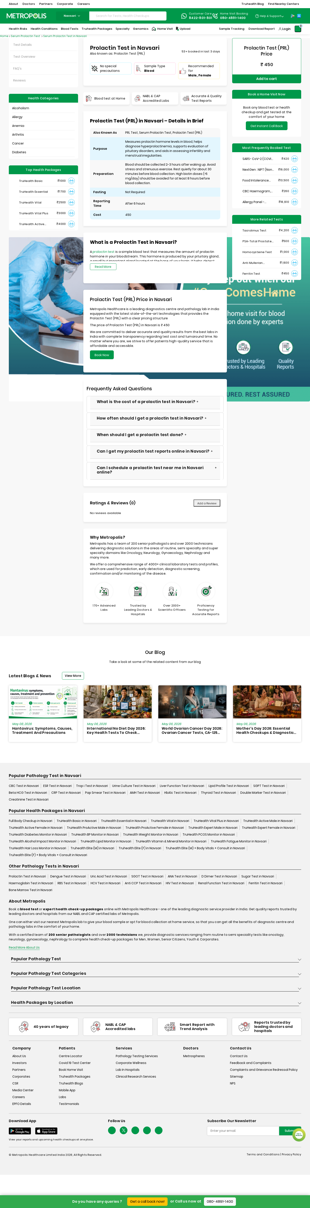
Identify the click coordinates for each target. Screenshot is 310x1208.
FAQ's (17, 68)
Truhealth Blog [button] (252, 4)
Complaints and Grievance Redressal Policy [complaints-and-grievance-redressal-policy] (264, 1069)
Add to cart (266, 78)
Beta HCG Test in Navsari (28, 792)
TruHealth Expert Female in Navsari (268, 827)
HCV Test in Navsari (105, 883)
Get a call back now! (147, 1201)
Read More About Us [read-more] (24, 947)
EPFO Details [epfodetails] (21, 1104)
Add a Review (207, 503)
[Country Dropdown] (269, 15)
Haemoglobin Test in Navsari (31, 883)
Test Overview (24, 56)
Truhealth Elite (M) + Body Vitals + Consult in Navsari (205, 848)
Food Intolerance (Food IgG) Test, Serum (256, 180)
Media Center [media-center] (23, 1090)
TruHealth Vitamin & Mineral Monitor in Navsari (171, 841)
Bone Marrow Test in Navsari (30, 890)
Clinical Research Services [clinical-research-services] (136, 1076)
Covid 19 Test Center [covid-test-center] (75, 1063)
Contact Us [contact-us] (239, 1056)
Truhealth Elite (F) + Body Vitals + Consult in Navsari (48, 855)
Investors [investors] (19, 1063)
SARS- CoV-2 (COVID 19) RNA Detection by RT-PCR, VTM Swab (258, 159)
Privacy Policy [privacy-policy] (291, 1154)
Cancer (18, 143)
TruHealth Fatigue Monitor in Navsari (239, 841)
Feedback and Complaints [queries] (250, 1063)
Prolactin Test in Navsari (27, 876)
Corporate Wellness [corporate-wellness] (131, 1063)
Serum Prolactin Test (26, 36)
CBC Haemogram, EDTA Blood (257, 191)
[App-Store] (299, 16)
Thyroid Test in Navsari (218, 792)
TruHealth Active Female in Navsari (35, 827)
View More (73, 675)
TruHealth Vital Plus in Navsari (216, 821)
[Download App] (20, 1131)
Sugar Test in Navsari (257, 876)
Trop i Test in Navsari (92, 786)
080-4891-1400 (220, 1201)
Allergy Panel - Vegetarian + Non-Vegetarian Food (257, 202)
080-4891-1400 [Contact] (233, 18)
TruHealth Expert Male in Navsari (212, 827)
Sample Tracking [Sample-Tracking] (231, 29)
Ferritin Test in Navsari (265, 883)
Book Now (102, 355)
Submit (290, 1130)
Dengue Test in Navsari (68, 876)
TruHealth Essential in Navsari (123, 821)
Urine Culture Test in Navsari (133, 786)
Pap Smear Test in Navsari (105, 792)
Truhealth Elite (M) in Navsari (92, 848)
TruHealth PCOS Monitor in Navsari (209, 834)
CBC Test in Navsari (24, 786)
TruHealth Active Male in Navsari (268, 821)
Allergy (17, 117)
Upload (182, 29)
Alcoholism (20, 108)
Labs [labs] (62, 1097)
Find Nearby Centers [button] (283, 4)
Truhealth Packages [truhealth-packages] (74, 1076)
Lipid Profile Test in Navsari (229, 786)
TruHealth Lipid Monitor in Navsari (105, 841)
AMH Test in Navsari (145, 792)
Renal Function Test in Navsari (221, 883)
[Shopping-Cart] (298, 29)
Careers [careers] (18, 1097)
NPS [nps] (232, 1083)
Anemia (18, 126)
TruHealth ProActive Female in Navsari (154, 827)
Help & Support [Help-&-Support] (270, 16)
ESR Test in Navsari (57, 786)
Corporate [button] (65, 4)
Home (4, 36)
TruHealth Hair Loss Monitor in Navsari (37, 848)
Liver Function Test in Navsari (182, 786)
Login (286, 29)
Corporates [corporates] (21, 1076)
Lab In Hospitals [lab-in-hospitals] (128, 1069)
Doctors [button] (28, 4)
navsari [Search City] (72, 16)
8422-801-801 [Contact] (200, 18)
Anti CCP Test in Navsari (143, 883)
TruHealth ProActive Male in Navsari (94, 827)
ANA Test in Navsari (182, 876)
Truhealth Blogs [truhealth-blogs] (71, 1083)
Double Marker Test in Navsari (263, 792)
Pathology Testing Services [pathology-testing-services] (137, 1056)
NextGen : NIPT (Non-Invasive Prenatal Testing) (258, 169)
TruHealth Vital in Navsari (170, 821)
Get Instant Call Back (266, 126)
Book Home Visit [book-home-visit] (71, 1069)
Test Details (22, 45)
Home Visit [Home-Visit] (162, 29)
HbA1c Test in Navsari (180, 792)
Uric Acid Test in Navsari (108, 876)
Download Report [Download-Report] (261, 29)
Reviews (19, 80)
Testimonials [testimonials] (69, 1104)
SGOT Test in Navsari (147, 876)
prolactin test (103, 252)
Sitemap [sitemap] (236, 1076)
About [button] (13, 4)
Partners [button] (45, 4)
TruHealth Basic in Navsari (77, 821)
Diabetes (19, 152)
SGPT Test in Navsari (269, 786)
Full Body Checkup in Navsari (30, 821)
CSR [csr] (15, 1083)
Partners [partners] (19, 1069)
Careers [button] (83, 4)
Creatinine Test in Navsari (29, 799)
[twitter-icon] (123, 1130)
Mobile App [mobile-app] (67, 1090)
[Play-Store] (293, 16)
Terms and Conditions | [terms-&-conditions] (264, 1154)
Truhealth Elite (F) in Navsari (140, 848)
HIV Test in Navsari (180, 883)
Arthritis (18, 134)
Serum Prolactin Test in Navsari (65, 36)
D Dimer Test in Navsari (219, 876)
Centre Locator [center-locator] (70, 1056)
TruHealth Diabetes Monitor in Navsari (38, 834)
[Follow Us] (112, 1130)
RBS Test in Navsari (72, 883)
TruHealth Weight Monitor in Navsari (150, 834)
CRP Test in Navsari (66, 792)
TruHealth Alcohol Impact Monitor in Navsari (42, 841)
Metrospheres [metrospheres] (194, 1056)
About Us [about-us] (19, 1056)
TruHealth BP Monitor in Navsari (95, 834)
